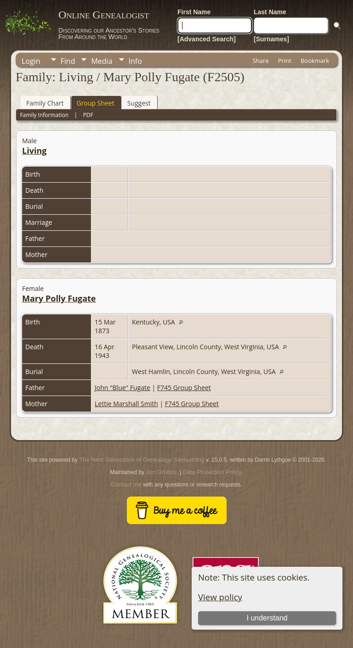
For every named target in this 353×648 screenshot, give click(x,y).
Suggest (139, 103)
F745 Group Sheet (184, 387)
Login (31, 61)
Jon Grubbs (161, 472)
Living (34, 150)
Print (284, 60)
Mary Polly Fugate (59, 298)
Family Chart (45, 103)
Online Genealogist (103, 15)
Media (101, 61)
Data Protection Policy (212, 472)
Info (135, 61)
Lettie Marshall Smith (126, 403)
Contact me (126, 484)
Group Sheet (95, 103)
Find (68, 61)
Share (261, 60)
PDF (88, 115)
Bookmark (315, 60)
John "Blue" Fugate (122, 387)
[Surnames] (271, 39)
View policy (220, 597)
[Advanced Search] (206, 39)
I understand (266, 618)
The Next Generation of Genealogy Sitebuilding (141, 459)
